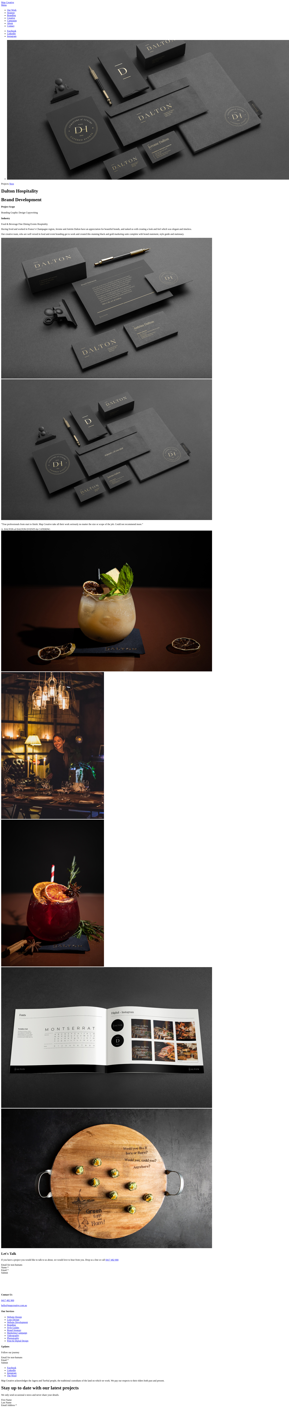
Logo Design (13, 1319)
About (10, 23)
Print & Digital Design (17, 1341)
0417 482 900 (112, 1260)
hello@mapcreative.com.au (14, 1305)
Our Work (11, 10)
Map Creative (7, 2)
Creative (11, 18)
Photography (13, 1338)
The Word (11, 1375)
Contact (10, 26)
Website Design (14, 1317)
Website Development (17, 1322)
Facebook (11, 31)
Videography (13, 1335)
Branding (11, 15)
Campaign (12, 20)
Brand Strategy (14, 1330)
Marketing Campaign (17, 1333)
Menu (4, 5)
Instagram (11, 36)
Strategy (11, 12)
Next (11, 184)
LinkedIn (11, 33)
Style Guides (13, 1327)
